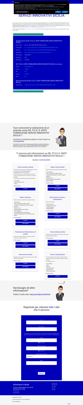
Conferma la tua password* (41, 345)
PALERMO (27, 69)
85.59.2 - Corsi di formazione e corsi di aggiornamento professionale (38, 52)
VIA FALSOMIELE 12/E (29, 66)
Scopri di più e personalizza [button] (22, 11)
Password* (41, 337)
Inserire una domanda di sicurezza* (41, 353)
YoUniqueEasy (18, 141)
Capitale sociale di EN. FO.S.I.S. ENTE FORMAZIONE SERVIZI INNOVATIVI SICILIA (40, 84)
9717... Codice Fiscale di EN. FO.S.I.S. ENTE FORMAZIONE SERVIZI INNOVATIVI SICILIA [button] (41, 47)
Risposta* (41, 360)
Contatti (53, 389)
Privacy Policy (16, 390)
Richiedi (25, 188)
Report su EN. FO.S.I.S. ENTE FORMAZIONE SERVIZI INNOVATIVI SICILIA (28, 34)
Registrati (41, 373)
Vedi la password (42, 342)
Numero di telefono (41, 326)
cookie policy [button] (51, 5)
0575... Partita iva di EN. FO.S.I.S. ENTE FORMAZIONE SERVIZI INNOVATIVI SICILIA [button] (40, 50)
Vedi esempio (57, 189)
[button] (68, 3)
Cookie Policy (16, 392)
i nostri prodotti (44, 160)
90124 (26, 71)
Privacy (53, 387)
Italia (26, 76)
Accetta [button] (64, 11)
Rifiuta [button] (58, 11)
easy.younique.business (40, 294)
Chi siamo (54, 386)
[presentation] (41, 369)
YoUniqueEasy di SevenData (50, 26)
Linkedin (69, 403)
